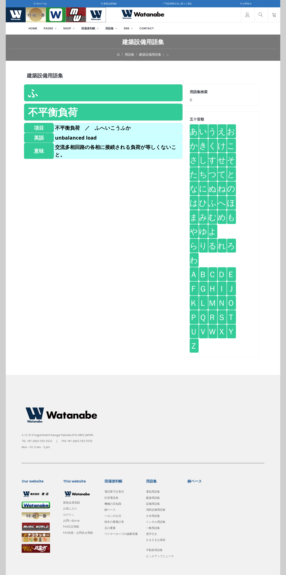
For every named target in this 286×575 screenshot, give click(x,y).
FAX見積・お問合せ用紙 (78, 532)
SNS (128, 28)
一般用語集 (153, 528)
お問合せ (246, 3)
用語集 (111, 28)
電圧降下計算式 (114, 491)
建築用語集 (153, 498)
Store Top (40, 3)
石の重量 (110, 528)
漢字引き (151, 534)
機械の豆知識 (112, 504)
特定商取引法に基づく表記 (177, 3)
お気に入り (70, 508)
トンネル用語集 (155, 522)
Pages (50, 28)
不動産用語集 (154, 550)
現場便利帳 (90, 28)
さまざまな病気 (155, 540)
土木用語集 (153, 516)
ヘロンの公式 (112, 516)
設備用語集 (153, 504)
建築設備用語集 (150, 54)
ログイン (68, 514)
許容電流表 (111, 498)
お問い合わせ (71, 520)
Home (33, 28)
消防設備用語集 (155, 509)
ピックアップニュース (160, 556)
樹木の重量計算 (114, 522)
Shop (68, 28)
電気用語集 (153, 491)
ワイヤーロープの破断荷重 (121, 534)
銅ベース (110, 509)
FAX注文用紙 (71, 526)
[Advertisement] (103, 187)
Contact (146, 28)
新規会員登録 (109, 3)
